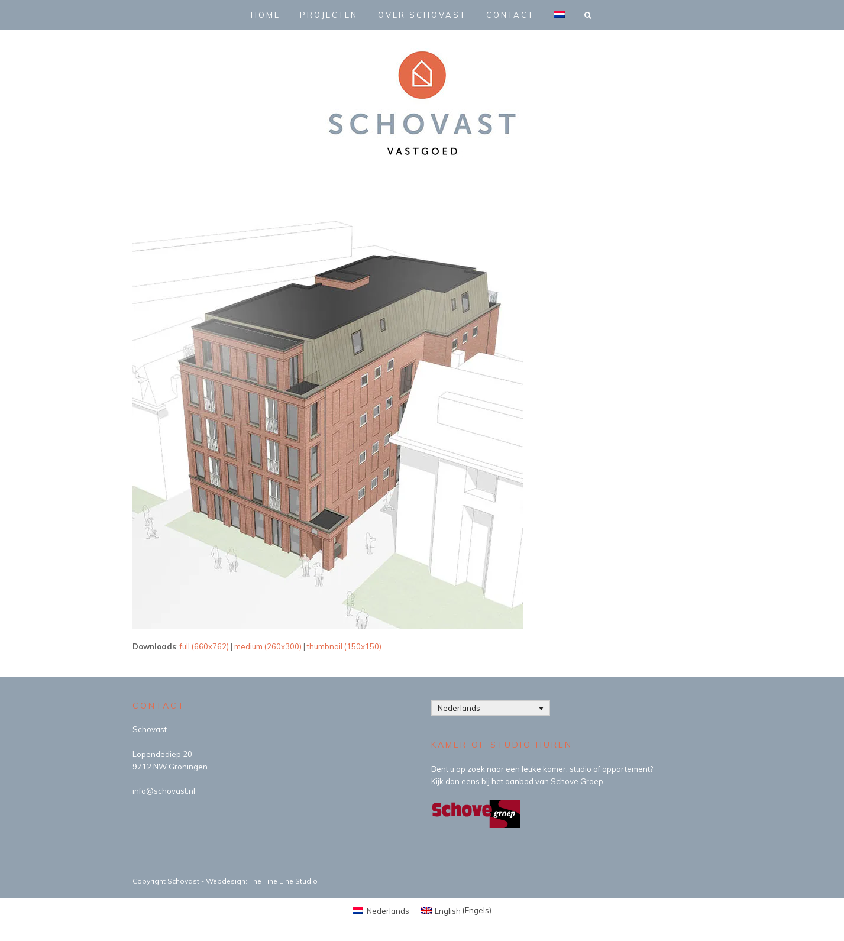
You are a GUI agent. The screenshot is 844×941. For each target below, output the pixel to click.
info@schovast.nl (163, 791)
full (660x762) (204, 646)
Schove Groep (577, 781)
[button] (589, 15)
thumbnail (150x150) (344, 646)
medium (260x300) (268, 646)
